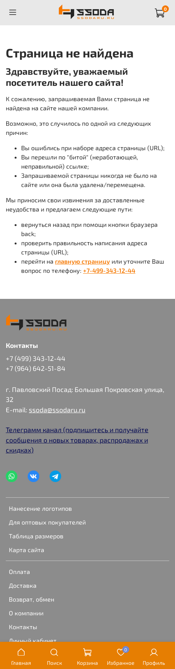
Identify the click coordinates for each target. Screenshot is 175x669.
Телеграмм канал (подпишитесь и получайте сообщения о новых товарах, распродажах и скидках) (77, 439)
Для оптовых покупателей (47, 522)
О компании (26, 613)
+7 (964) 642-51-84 (35, 368)
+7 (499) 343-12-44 (35, 358)
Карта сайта (26, 549)
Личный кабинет (33, 640)
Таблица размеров (36, 535)
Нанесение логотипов (40, 508)
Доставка (23, 585)
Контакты (23, 626)
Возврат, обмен (31, 599)
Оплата (19, 571)
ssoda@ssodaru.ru (57, 409)
